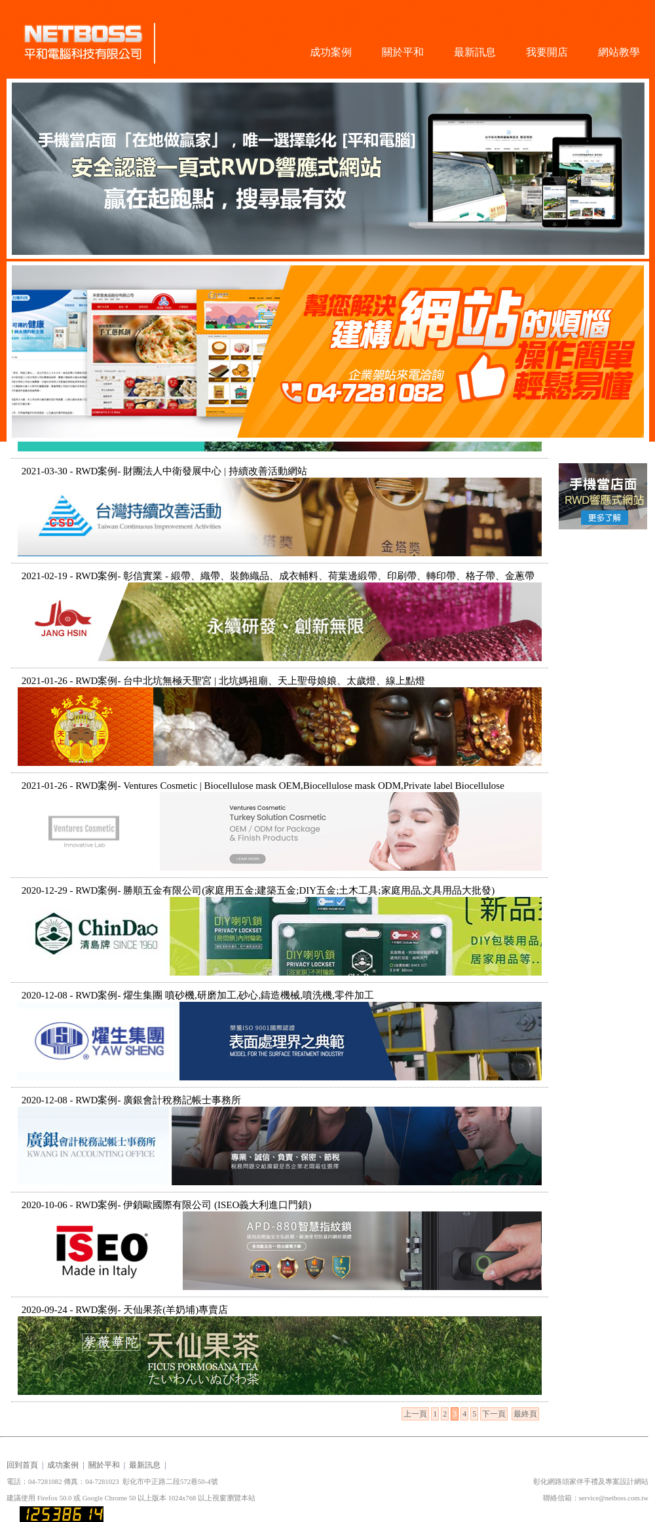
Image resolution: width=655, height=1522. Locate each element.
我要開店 (547, 52)
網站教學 (619, 52)
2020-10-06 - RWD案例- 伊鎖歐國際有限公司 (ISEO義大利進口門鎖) (166, 1205)
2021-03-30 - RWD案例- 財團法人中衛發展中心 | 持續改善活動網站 (164, 471)
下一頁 (494, 1413)
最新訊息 (475, 52)
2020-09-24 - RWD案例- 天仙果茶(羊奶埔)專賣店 (125, 1309)
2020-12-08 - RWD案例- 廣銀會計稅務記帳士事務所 (131, 1100)
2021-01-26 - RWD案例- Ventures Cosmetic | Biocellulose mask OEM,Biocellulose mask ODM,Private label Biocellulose (263, 785)
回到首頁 (22, 1465)
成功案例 (331, 52)
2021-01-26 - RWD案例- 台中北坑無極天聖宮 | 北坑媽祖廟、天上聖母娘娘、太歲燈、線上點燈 (223, 680)
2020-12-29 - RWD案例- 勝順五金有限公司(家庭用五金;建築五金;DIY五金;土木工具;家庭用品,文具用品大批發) (258, 890)
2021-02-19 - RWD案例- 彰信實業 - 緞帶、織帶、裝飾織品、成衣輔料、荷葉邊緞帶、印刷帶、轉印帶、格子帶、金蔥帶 (278, 576)
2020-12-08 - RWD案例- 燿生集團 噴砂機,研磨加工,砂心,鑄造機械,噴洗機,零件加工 (198, 995)
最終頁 (525, 1413)
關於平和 (403, 52)
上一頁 (415, 1413)
